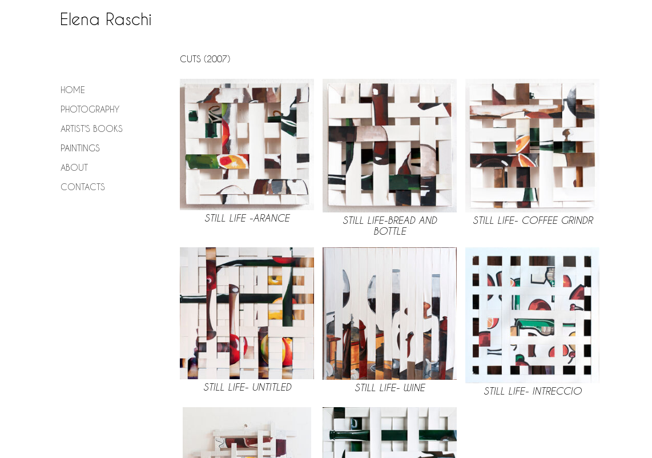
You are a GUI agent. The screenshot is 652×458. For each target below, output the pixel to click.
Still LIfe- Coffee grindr (533, 220)
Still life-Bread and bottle (390, 225)
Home (73, 90)
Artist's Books (92, 128)
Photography (90, 109)
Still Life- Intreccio (533, 390)
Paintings (80, 148)
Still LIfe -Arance (246, 217)
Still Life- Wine (390, 387)
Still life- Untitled (247, 386)
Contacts (83, 187)
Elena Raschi (106, 19)
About (74, 167)
